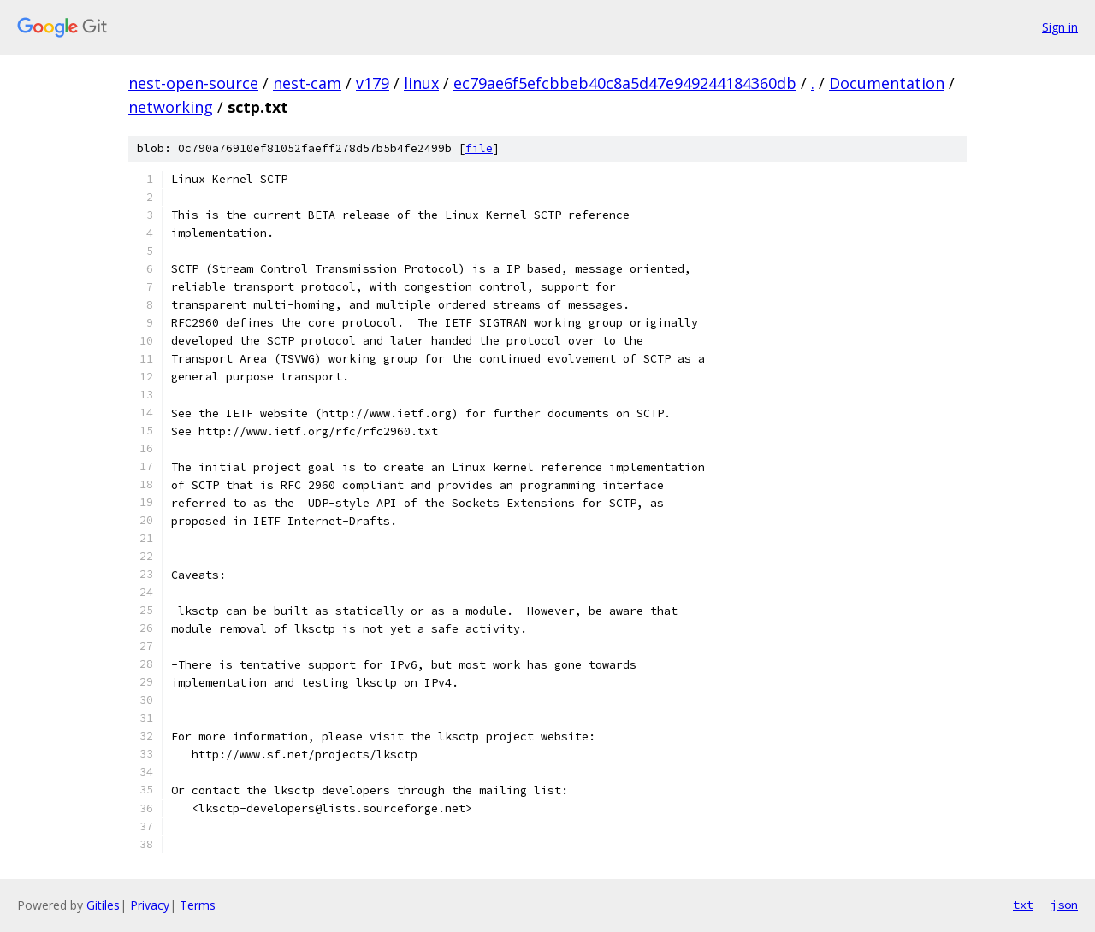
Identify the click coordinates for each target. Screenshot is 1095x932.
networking (170, 107)
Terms (198, 905)
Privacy (149, 905)
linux (421, 83)
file (479, 148)
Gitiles (103, 905)
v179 (372, 83)
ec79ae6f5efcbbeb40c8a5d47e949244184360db (624, 83)
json (1064, 904)
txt (1023, 904)
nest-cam (307, 83)
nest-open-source (193, 83)
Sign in (1060, 27)
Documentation (886, 83)
